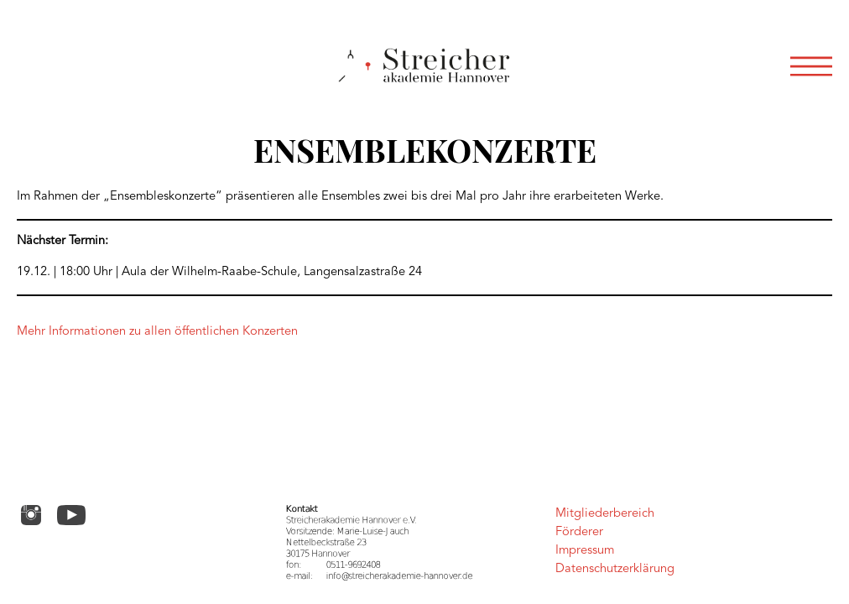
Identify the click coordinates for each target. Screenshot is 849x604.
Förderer (579, 532)
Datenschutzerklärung (615, 569)
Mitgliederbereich (604, 514)
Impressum (584, 550)
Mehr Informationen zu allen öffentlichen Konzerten (157, 331)
